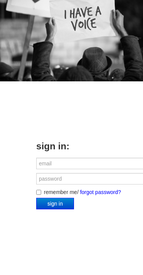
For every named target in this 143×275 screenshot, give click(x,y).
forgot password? (100, 192)
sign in (55, 204)
